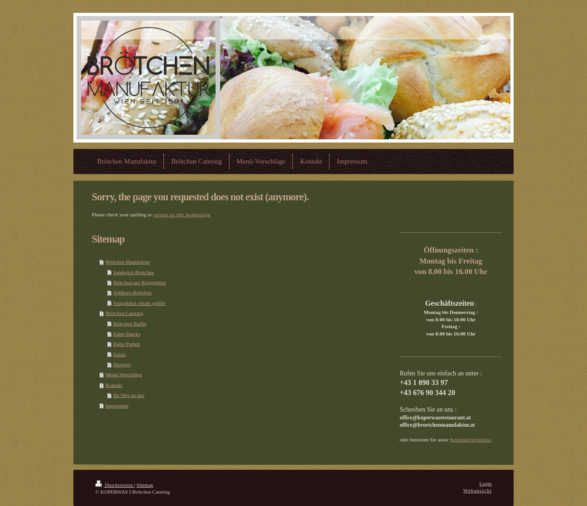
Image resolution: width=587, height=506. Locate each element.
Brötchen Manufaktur (127, 261)
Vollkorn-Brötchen (132, 292)
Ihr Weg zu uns (128, 395)
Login (485, 483)
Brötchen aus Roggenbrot (139, 282)
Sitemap (145, 485)
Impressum (116, 405)
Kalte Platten (126, 343)
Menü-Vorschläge (123, 374)
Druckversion (114, 485)
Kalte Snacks (126, 333)
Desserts (122, 364)
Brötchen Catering (124, 313)
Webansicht (477, 490)
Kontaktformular (470, 439)
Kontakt (113, 385)
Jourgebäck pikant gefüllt (139, 303)
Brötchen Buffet (129, 323)
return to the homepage (181, 214)
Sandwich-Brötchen (133, 272)
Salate (119, 354)
